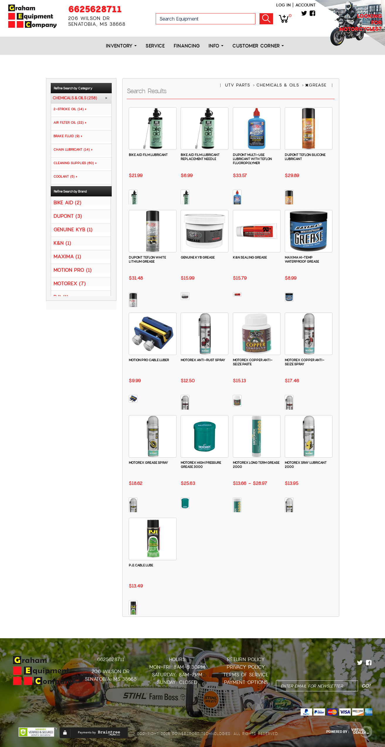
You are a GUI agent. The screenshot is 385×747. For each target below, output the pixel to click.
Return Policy (246, 659)
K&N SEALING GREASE (250, 257)
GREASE (316, 85)
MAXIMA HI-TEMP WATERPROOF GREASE (302, 259)
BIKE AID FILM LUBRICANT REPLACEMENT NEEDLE (200, 157)
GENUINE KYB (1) (72, 229)
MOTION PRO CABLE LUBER (149, 360)
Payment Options (246, 682)
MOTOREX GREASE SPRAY (148, 463)
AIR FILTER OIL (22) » (68, 122)
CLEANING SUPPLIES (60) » (73, 163)
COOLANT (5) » (64, 176)
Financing (187, 46)
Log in (283, 5)
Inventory (121, 46)
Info (215, 46)
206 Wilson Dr (110, 671)
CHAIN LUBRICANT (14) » (71, 149)
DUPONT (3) (67, 216)
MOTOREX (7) (69, 283)
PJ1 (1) (60, 297)
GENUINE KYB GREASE (198, 257)
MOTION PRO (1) (72, 270)
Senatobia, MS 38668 (111, 679)
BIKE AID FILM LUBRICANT (148, 155)
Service (155, 46)
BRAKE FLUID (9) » (66, 136)
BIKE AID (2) (67, 202)
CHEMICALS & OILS (278, 85)
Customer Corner (258, 46)
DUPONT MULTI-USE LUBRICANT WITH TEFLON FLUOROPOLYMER (252, 159)
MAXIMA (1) (67, 256)
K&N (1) (62, 243)
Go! (266, 18)
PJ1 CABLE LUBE (141, 565)
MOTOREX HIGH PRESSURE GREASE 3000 (201, 465)
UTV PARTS (238, 85)
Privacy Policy (246, 667)
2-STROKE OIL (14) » (68, 109)
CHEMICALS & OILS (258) (74, 98)
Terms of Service (245, 675)
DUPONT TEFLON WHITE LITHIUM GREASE (147, 259)
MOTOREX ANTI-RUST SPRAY (203, 360)
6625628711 (95, 9)
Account (305, 5)
